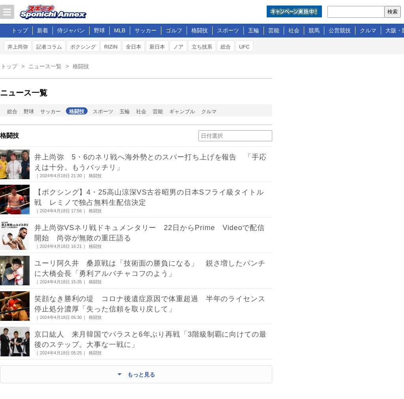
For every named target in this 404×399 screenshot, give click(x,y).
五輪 (253, 30)
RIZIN (111, 47)
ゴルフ (174, 30)
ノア (178, 47)
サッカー (146, 30)
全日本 (133, 47)
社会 (293, 30)
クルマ (368, 30)
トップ (19, 30)
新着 (42, 30)
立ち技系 (202, 47)
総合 (226, 47)
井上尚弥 (17, 47)
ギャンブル (182, 111)
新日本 (157, 47)
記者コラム (49, 47)
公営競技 (340, 30)
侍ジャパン (71, 30)
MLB (119, 30)
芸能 (273, 30)
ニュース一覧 (45, 66)
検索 (392, 12)
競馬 (314, 30)
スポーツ (228, 30)
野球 (99, 30)
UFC (244, 47)
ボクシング (83, 47)
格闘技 (199, 30)
